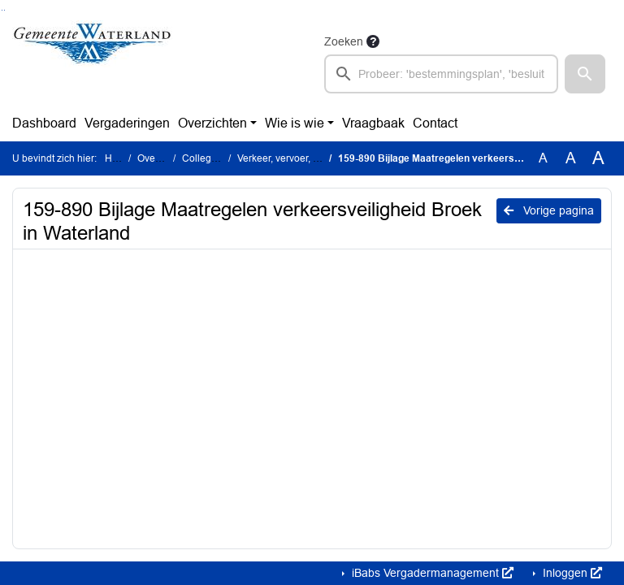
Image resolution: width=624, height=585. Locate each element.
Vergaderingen (127, 123)
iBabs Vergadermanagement (431, 572)
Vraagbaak (373, 123)
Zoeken (343, 41)
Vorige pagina (549, 210)
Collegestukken (216, 158)
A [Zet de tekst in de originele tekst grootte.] (543, 158)
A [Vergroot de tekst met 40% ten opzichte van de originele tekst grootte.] (598, 158)
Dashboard (44, 123)
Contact (435, 123)
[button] (585, 73)
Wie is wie (294, 123)
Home (118, 158)
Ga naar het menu (4, 10)
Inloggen (571, 572)
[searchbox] (441, 73)
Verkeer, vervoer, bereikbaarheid (308, 158)
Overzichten (212, 123)
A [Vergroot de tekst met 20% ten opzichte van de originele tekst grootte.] (571, 158)
